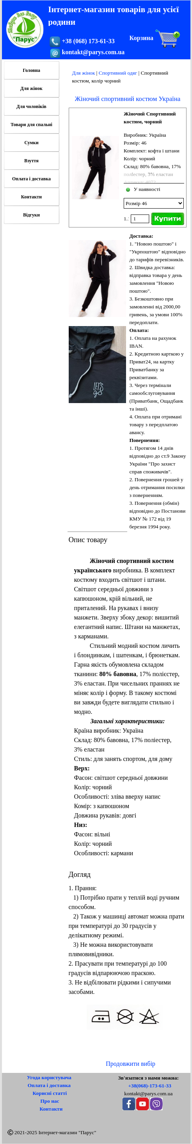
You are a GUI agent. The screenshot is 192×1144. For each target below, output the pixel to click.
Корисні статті (50, 1093)
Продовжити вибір (130, 1063)
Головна (31, 70)
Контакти (31, 197)
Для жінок (83, 73)
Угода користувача (49, 1077)
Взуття (31, 160)
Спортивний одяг (118, 73)
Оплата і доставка (31, 179)
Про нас (49, 1101)
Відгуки (31, 215)
